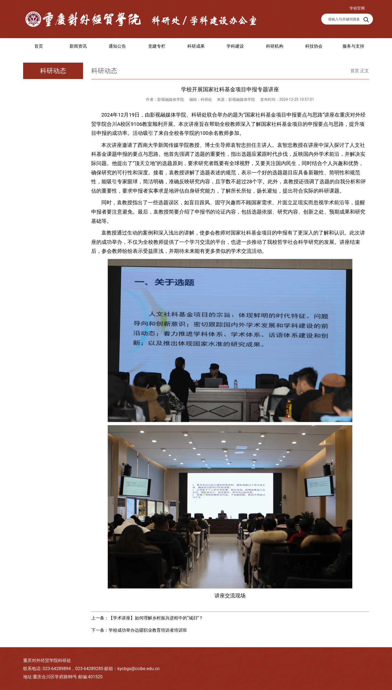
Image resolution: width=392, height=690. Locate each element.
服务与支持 (353, 46)
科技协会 (314, 46)
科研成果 (196, 46)
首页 (38, 46)
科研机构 (274, 46)
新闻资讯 (78, 46)
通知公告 (117, 46)
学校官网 (357, 8)
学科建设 (235, 46)
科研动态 (53, 71)
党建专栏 (157, 46)
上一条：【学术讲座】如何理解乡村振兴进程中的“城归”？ (147, 618)
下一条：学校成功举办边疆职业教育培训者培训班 (139, 630)
